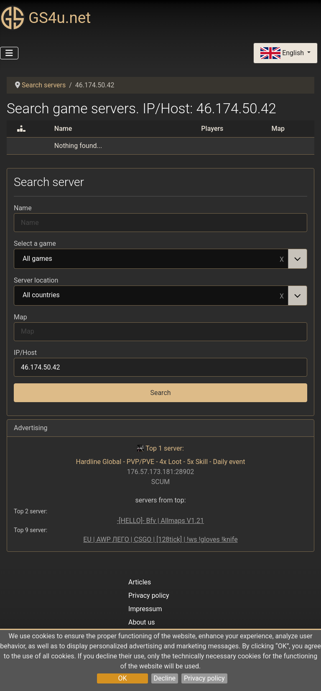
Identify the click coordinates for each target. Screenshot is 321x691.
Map (20, 317)
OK (122, 678)
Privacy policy (204, 678)
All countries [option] (151, 295)
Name (23, 208)
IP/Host (25, 353)
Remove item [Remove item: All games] (282, 259)
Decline (165, 678)
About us (141, 622)
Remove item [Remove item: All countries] (282, 295)
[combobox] (160, 259)
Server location (36, 280)
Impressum (145, 609)
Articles (139, 582)
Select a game (35, 243)
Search (160, 393)
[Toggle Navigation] (9, 53)
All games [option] (151, 259)
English (283, 53)
